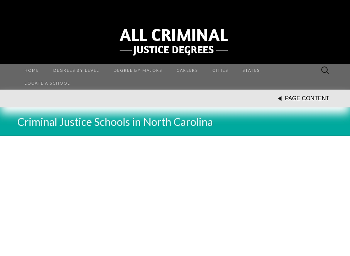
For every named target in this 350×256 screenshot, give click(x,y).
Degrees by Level (76, 70)
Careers (187, 70)
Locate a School (47, 83)
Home (31, 70)
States (251, 70)
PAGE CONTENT (307, 98)
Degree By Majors (138, 70)
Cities (220, 70)
